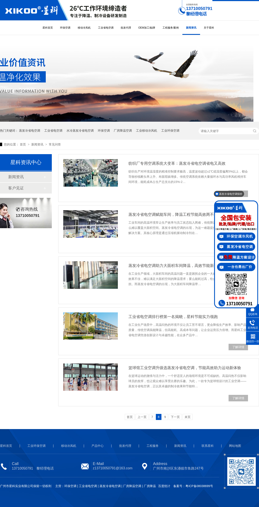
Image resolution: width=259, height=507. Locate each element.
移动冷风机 (84, 27)
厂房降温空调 (123, 130)
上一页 (142, 417)
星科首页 (48, 27)
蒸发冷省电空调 (29, 130)
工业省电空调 (106, 27)
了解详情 (238, 347)
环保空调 (65, 27)
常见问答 (55, 144)
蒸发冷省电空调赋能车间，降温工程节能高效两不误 (173, 214)
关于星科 (209, 27)
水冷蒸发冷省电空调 (80, 130)
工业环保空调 (170, 130)
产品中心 (98, 445)
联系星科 (208, 445)
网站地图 (235, 445)
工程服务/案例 (171, 27)
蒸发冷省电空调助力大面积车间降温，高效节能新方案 (175, 265)
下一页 (175, 417)
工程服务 (153, 445)
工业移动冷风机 (146, 130)
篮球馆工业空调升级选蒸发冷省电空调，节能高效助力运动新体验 (184, 368)
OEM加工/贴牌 (146, 27)
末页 (188, 417)
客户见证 (16, 188)
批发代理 (126, 27)
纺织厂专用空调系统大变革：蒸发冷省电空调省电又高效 (177, 163)
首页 (23, 144)
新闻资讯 (191, 27)
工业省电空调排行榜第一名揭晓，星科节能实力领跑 (173, 317)
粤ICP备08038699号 (199, 486)
